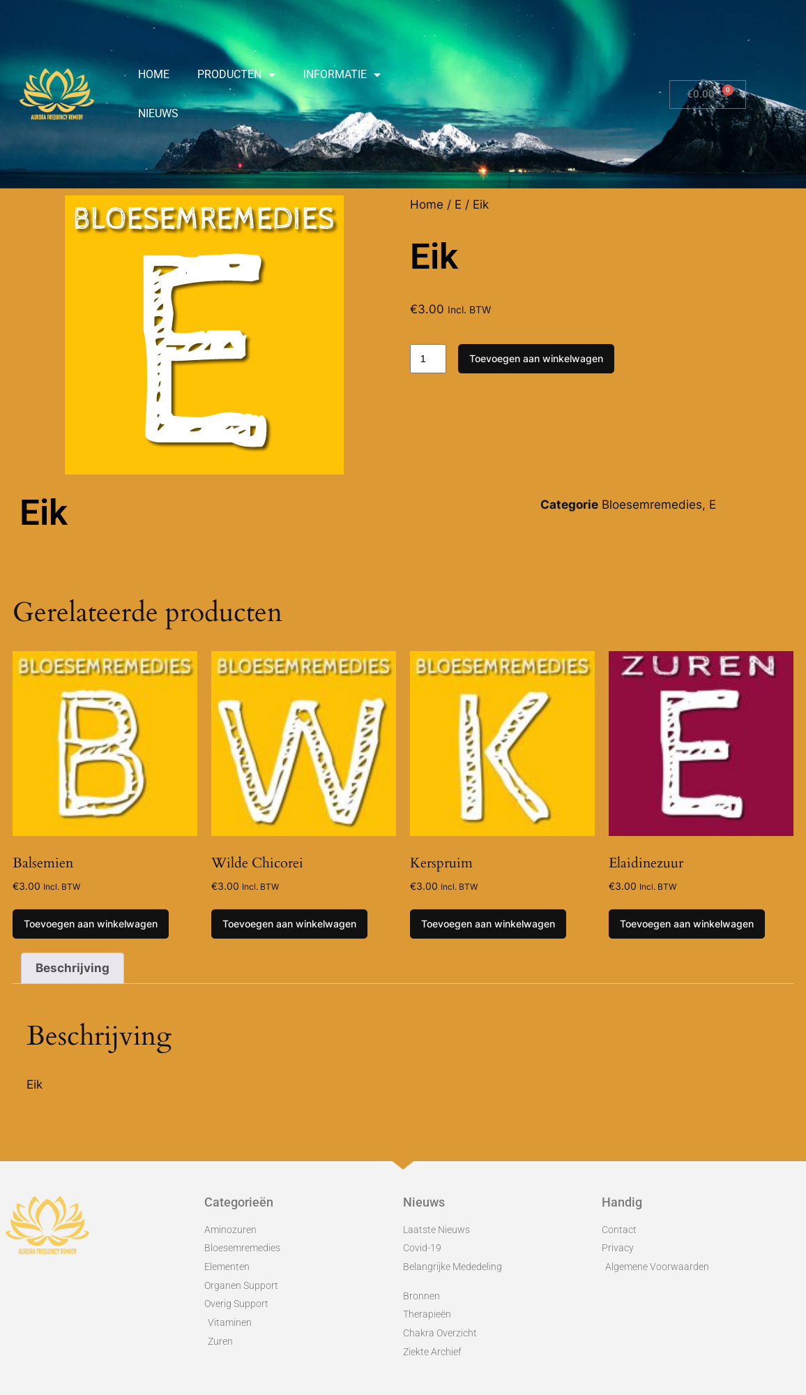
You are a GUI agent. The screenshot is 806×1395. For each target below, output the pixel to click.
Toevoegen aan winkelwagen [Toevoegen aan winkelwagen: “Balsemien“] (91, 924)
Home (153, 74)
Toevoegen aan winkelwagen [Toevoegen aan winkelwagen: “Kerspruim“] (488, 924)
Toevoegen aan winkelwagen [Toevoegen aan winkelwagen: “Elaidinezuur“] (687, 924)
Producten (236, 74)
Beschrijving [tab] (72, 968)
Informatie (342, 74)
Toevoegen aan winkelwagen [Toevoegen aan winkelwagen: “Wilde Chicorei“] (289, 924)
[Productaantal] (428, 358)
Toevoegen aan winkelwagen (536, 358)
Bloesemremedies (652, 505)
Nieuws (158, 113)
